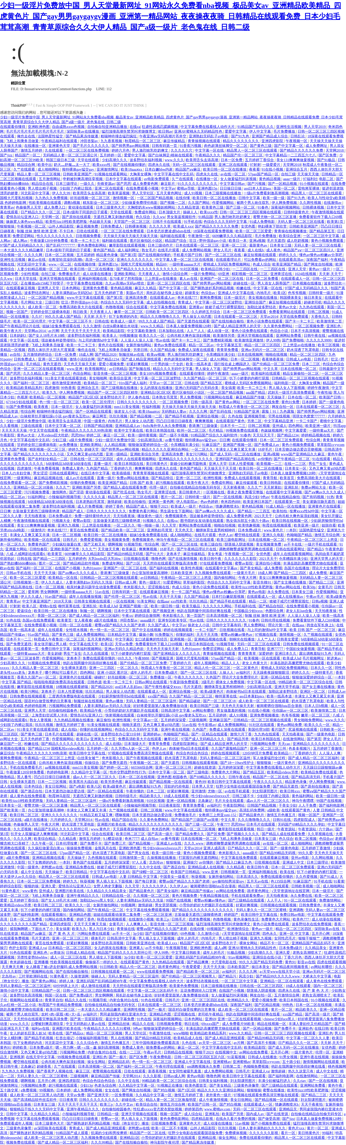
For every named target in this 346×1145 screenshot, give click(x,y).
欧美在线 (287, 872)
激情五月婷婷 (32, 150)
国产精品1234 (108, 359)
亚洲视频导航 (255, 416)
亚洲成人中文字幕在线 (236, 293)
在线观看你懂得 (13, 127)
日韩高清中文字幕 (176, 710)
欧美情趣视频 (249, 525)
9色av (265, 497)
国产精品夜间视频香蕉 (290, 967)
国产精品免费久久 (190, 834)
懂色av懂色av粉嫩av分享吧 (321, 255)
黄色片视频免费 (185, 896)
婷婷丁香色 (114, 506)
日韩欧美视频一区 (306, 886)
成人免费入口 (55, 207)
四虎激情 (52, 388)
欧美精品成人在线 (188, 1038)
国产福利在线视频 (164, 568)
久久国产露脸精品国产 (229, 748)
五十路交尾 (9, 1090)
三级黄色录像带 (247, 1085)
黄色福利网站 (303, 796)
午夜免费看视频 (47, 468)
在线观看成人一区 (296, 278)
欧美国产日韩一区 (203, 1104)
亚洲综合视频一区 (211, 416)
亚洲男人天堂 (49, 288)
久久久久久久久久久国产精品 (24, 924)
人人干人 (274, 900)
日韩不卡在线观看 (167, 222)
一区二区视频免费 (310, 326)
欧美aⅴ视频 (156, 354)
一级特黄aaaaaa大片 (185, 264)
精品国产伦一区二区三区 (243, 155)
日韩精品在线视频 (179, 1052)
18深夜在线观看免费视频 (213, 231)
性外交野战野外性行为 (128, 772)
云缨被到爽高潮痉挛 (47, 1024)
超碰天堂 (92, 449)
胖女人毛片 (222, 250)
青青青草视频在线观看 (151, 473)
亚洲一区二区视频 (53, 359)
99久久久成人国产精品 (63, 316)
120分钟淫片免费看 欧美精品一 (267, 753)
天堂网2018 (335, 150)
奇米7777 (132, 839)
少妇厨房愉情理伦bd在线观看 (122, 696)
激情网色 (59, 492)
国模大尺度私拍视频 (16, 198)
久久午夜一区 (42, 843)
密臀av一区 (110, 1119)
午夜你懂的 (135, 791)
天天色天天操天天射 (80, 364)
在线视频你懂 (85, 264)
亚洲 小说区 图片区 (113, 672)
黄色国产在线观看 (88, 862)
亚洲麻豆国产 (220, 720)
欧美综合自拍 (147, 1104)
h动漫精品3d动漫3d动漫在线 (69, 464)
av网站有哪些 (203, 710)
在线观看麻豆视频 (21, 288)
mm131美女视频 (127, 407)
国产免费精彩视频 (218, 340)
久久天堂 (169, 525)
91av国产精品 (56, 596)
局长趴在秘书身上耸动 (164, 293)
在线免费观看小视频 (142, 188)
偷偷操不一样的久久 (102, 962)
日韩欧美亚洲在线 (141, 943)
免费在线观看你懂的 (99, 658)
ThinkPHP (18, 105)
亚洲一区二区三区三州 (268, 748)
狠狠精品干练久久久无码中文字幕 (37, 1109)
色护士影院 (18, 948)
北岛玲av (156, 862)
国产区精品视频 (267, 1005)
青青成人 (185, 302)
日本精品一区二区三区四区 (70, 948)
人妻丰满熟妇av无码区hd (72, 293)
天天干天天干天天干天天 (81, 331)
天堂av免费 (124, 644)
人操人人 (227, 672)
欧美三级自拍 (211, 544)
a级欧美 (273, 810)
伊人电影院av (187, 502)
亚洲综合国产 (255, 302)
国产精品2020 (106, 354)
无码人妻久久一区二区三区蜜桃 (261, 910)
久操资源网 (80, 976)
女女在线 (112, 1090)
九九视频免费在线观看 (213, 573)
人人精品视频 (115, 445)
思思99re (78, 435)
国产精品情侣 (162, 478)
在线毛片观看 (169, 250)
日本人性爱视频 (241, 464)
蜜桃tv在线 (48, 606)
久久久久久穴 (182, 150)
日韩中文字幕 (249, 198)
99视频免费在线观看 (242, 430)
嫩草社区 (171, 739)
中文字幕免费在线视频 (85, 283)
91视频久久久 (154, 521)
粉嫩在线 (244, 288)
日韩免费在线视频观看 (301, 644)
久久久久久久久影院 (241, 559)
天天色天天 (184, 530)
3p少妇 (138, 933)
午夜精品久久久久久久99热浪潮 (87, 430)
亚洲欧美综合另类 (145, 454)
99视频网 (128, 905)
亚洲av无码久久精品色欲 (124, 649)
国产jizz (6, 155)
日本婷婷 (309, 402)
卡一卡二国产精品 (186, 592)
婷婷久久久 (288, 255)
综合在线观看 (137, 307)
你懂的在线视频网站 (96, 729)
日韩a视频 (320, 601)
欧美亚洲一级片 (318, 426)
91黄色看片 (11, 891)
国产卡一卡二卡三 (300, 321)
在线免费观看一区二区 (18, 483)
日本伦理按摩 (67, 843)
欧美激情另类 (224, 335)
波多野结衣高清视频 (107, 943)
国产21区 (133, 563)
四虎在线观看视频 (331, 962)
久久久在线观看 (96, 653)
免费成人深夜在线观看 (196, 350)
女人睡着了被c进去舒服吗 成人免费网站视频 (62, 967)
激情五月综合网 (327, 535)
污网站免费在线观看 (94, 933)
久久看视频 (9, 426)
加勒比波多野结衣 (262, 307)
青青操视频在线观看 (204, 141)
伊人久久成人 (52, 582)
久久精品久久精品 (45, 1114)
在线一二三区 (295, 464)
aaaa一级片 (292, 179)
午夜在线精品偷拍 (286, 497)
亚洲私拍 (212, 1114)
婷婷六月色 (120, 150)
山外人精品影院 (61, 226)
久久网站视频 (322, 858)
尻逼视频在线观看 (303, 729)
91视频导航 (133, 544)
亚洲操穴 (190, 862)
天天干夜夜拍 (312, 1104)
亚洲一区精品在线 (275, 677)
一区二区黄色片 (246, 668)
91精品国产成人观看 (72, 1133)
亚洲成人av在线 (169, 843)
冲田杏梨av (89, 141)
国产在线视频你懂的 (130, 165)
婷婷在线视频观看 (178, 630)
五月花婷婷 (85, 255)
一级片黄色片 (285, 763)
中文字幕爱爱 (296, 430)
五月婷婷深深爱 (174, 720)
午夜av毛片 (315, 596)
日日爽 (224, 440)
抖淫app (339, 426)
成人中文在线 (32, 872)
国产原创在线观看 (77, 217)
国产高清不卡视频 (262, 1043)
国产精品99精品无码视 (125, 554)
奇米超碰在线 (21, 962)
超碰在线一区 (244, 283)
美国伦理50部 (259, 729)
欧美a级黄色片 (212, 691)
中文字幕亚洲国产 (37, 601)
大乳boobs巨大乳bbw (105, 559)
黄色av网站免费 (290, 725)
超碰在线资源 (205, 767)
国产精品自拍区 (271, 606)
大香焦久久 (320, 316)
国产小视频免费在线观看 (271, 1123)
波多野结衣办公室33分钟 (121, 734)
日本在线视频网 (250, 354)
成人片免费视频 (90, 506)
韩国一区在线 (56, 995)
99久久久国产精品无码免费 (261, 962)
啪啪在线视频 (276, 354)
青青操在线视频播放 (291, 231)
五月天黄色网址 (169, 193)
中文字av (168, 188)
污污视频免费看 (37, 492)
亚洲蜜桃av (222, 1062)
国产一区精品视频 (283, 184)
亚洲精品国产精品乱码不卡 (313, 943)
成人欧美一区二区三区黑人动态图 (37, 1095)
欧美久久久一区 (152, 335)
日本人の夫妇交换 (16, 473)
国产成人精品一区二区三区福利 (94, 615)
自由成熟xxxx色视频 (68, 127)
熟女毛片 (149, 250)
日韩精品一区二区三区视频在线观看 (301, 378)
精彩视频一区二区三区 (250, 274)
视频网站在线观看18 (26, 1000)
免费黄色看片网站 (144, 511)
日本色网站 (71, 288)
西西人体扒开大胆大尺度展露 (52, 350)
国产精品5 (315, 549)
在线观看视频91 (54, 914)
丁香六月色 (293, 957)
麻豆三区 (83, 1071)
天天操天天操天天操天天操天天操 (131, 236)
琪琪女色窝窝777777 (309, 416)
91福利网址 (37, 497)
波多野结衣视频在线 (203, 981)
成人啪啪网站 (49, 169)
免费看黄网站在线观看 (287, 312)
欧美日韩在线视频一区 (290, 521)
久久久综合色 (87, 1043)
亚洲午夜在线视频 (176, 729)
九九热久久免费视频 (52, 198)
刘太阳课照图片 (265, 791)
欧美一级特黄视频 (143, 435)
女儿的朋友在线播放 (156, 388)
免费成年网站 (145, 212)
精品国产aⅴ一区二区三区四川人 (309, 250)
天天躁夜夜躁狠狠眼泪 (271, 672)
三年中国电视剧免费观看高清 (156, 1043)
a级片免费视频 (81, 440)
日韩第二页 (232, 1066)
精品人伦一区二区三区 (212, 668)
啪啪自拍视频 (225, 525)
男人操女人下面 (208, 369)
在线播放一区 (35, 146)
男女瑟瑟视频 (166, 905)
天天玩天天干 (264, 435)
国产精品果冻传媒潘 (82, 136)
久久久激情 (92, 326)
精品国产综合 (176, 241)
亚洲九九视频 (68, 525)
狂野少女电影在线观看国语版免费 (243, 786)
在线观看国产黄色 (231, 421)
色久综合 (143, 217)
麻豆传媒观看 (247, 483)
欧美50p (309, 587)
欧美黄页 (55, 554)
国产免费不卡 (91, 843)
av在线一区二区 (233, 174)
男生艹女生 (317, 464)
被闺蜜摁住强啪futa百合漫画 (279, 706)
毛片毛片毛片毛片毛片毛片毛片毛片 (35, 131)
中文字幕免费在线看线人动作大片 (208, 127)
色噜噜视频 (114, 307)
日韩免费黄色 (310, 905)
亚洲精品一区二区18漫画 (33, 487)
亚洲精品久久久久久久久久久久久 (186, 459)
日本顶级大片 (170, 212)
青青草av (7, 207)
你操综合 (92, 763)
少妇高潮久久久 (115, 160)
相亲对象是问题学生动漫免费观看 (94, 587)
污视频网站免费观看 (65, 706)
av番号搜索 (174, 440)
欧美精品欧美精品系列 (24, 388)
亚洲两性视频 (134, 1009)
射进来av (334, 658)
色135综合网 (281, 881)
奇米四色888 (231, 502)
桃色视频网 (337, 1066)
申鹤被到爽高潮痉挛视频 (83, 179)
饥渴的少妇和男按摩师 (109, 1133)
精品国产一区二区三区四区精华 (113, 392)
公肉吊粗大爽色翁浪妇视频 (189, 335)
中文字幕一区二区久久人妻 (308, 1038)
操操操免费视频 (79, 848)
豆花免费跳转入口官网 (198, 990)
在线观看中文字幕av (221, 568)
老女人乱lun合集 (299, 611)
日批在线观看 (87, 231)
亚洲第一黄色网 (161, 502)
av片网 (53, 331)
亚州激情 (198, 791)
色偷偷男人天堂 (29, 207)
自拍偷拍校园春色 (63, 710)
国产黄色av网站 (228, 402)
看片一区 (288, 1133)
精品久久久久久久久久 (241, 141)
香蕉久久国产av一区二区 (37, 677)
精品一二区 (258, 601)
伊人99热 (273, 340)
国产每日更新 (146, 881)
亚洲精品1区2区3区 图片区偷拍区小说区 (173, 392)
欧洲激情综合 (238, 929)
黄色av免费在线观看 (170, 345)
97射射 (255, 165)
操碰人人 (190, 212)
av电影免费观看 (157, 179)
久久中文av (124, 1104)
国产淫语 (76, 492)
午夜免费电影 (161, 1057)
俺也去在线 (26, 136)
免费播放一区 (161, 677)
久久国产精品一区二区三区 (205, 378)
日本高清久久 (247, 877)
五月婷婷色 (77, 559)
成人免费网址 (317, 146)
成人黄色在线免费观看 (28, 796)
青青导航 (270, 478)
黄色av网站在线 (288, 587)
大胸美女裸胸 (141, 174)
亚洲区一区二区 (313, 691)
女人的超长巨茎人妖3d (28, 1033)
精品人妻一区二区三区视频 (39, 174)
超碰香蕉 (44, 1066)
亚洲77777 (275, 649)
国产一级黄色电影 (321, 734)
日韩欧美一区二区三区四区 (167, 312)
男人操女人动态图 (197, 316)
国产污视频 (256, 184)
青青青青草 (247, 653)
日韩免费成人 (112, 226)
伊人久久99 (61, 193)
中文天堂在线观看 (44, 430)
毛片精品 (33, 364)
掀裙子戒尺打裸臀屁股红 (225, 307)
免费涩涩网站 (23, 236)
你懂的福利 (185, 634)
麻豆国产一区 (11, 744)
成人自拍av (150, 839)
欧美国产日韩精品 (186, 872)
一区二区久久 (202, 449)
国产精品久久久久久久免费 (302, 150)
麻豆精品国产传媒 (250, 397)
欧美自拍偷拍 (135, 502)
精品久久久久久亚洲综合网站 (166, 449)
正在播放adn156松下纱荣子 (43, 283)
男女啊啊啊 (49, 592)
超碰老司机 (313, 302)
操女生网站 (96, 1062)
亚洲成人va (37, 948)
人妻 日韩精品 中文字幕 (138, 877)
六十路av (326, 829)
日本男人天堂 (203, 786)
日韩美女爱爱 (288, 639)
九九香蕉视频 (111, 141)
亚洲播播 (41, 962)
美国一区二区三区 (52, 615)
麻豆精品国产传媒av (197, 891)
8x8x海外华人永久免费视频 (165, 426)
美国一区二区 (284, 188)
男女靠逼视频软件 (182, 217)
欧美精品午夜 (91, 710)
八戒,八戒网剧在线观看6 (26, 554)
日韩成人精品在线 (81, 952)
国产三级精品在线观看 (246, 900)
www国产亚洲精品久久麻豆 (303, 454)
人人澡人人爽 (330, 753)
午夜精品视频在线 (215, 896)
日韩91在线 (282, 820)
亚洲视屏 (17, 1057)
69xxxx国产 (210, 1024)
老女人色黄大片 (255, 663)
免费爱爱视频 (91, 540)
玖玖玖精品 (198, 601)
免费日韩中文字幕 (56, 649)
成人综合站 (193, 1114)
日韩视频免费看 (169, 1024)
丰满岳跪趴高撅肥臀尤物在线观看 (310, 563)
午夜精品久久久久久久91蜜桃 (107, 1028)
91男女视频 (288, 1057)
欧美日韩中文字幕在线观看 (230, 782)
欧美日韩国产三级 (205, 706)
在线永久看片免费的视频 (236, 1119)
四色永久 (270, 933)
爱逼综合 (24, 611)
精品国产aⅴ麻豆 (188, 169)
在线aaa (163, 601)
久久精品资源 (189, 207)
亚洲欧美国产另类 (87, 487)
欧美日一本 (238, 241)
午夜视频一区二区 (32, 226)
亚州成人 (279, 426)
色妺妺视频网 (272, 430)
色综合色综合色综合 (192, 753)
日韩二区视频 (319, 312)
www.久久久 (174, 160)
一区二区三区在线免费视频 (88, 150)
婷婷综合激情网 (148, 615)
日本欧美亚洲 (182, 573)
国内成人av (255, 1114)
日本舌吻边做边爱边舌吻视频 (299, 449)
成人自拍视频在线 (161, 302)
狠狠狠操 (7, 226)
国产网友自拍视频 (319, 264)
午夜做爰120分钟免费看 (49, 241)
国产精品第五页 (322, 231)
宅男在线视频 (279, 416)
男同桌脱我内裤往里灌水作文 (124, 1014)
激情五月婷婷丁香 (70, 725)
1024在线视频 (305, 274)
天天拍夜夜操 (35, 516)
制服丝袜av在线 (132, 354)
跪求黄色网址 (258, 891)
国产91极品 (326, 160)
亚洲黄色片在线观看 (324, 506)
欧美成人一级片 (124, 321)
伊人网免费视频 (285, 203)
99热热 (288, 1005)
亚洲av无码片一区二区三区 (263, 350)
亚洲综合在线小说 (267, 957)
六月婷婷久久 (61, 820)
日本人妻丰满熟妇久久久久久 (263, 1128)
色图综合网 (274, 611)
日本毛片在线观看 (60, 734)
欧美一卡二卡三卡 (85, 241)
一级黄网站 (22, 478)
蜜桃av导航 (186, 188)
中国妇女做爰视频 (301, 649)
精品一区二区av (202, 345)
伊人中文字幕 (260, 131)
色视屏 (22, 397)
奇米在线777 (187, 297)
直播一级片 (103, 464)
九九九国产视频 (15, 449)
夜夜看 (254, 169)
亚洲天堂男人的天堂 (327, 559)
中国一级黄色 (95, 421)
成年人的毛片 (141, 672)
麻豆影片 (168, 184)
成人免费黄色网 (146, 184)
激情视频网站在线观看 (321, 1062)
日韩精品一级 (108, 1114)
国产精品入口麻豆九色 (234, 862)
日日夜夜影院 (170, 805)
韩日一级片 (266, 829)
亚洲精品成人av (128, 426)
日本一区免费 (232, 160)
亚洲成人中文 (293, 862)
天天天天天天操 (15, 430)
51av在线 (102, 592)
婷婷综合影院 (11, 886)
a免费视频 (29, 1090)
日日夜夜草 (68, 1100)
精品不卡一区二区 (275, 943)
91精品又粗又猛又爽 (97, 815)
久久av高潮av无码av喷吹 (125, 283)
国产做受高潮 (269, 1119)
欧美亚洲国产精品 (287, 264)
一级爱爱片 (271, 165)
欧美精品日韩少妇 (216, 269)
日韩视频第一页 (26, 582)
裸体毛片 (98, 938)
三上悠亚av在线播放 (161, 278)
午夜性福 (324, 392)
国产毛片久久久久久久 (91, 146)
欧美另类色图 (112, 782)
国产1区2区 (187, 1090)
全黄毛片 (325, 587)
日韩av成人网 (126, 582)
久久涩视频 (22, 829)
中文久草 (271, 369)
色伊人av (225, 535)
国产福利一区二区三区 (31, 383)
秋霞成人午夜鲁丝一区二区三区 (244, 407)
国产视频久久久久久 (243, 834)
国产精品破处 (190, 701)
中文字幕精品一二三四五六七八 (291, 155)
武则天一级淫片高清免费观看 (292, 392)
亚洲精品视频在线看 (211, 639)
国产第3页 (128, 255)
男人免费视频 (191, 397)
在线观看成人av (163, 297)
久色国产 (213, 677)
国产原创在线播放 (315, 786)
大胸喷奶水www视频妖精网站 (151, 207)
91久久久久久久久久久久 (198, 184)
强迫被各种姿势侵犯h (58, 340)
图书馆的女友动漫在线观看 (202, 521)
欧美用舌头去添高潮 (202, 160)
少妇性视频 (30, 274)
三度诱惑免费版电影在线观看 (72, 696)
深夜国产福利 (317, 260)
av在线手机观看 (238, 791)
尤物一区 (215, 791)
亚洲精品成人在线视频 (206, 867)
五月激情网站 (50, 179)
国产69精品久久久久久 (208, 777)
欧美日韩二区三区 (25, 815)
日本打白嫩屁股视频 (228, 596)
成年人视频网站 (207, 663)
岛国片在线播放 (297, 568)
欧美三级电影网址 (231, 540)
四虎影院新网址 (186, 744)
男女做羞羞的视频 (231, 710)
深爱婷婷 (265, 653)
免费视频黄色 (176, 516)
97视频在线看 (266, 634)
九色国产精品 (97, 468)
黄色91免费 (290, 402)
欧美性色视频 (192, 568)
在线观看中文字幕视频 (284, 492)
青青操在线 (126, 929)
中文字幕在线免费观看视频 (148, 910)
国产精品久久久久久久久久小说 (39, 454)
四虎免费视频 (200, 919)
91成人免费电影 (262, 222)
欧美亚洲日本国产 (258, 502)
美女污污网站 (197, 454)
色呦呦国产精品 (300, 535)
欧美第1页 (335, 222)
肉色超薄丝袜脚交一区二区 (226, 146)
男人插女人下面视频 (105, 957)
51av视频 (242, 1123)
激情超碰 (115, 502)
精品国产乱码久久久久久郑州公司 (61, 829)
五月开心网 (321, 933)
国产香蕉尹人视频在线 (55, 1071)
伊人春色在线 (139, 397)
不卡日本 (67, 231)
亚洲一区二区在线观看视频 (240, 1019)
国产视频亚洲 (164, 611)
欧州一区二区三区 (192, 430)
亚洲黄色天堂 (59, 146)
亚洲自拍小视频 (268, 563)
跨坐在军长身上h (321, 625)
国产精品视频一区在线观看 (171, 782)
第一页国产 (196, 615)
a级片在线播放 (106, 620)
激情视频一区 (124, 198)
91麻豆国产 (211, 445)
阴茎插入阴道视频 (239, 544)
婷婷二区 (94, 435)
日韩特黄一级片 (321, 293)
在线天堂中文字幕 (41, 1057)
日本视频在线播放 (307, 283)
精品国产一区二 (28, 155)
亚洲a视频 (257, 241)
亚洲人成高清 (214, 848)
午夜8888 (142, 658)
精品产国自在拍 (125, 820)
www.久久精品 (152, 326)
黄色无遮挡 (52, 364)
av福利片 (243, 672)
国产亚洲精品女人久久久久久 (177, 653)
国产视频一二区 (173, 203)
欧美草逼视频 (119, 193)
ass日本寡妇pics (252, 696)
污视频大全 (61, 521)
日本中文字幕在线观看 (123, 179)
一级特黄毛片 (322, 672)
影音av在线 (306, 962)
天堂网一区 (50, 217)
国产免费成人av (267, 445)
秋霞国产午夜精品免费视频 (60, 1005)
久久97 (37, 316)
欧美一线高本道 (199, 364)
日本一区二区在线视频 (137, 777)
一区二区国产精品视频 (155, 198)
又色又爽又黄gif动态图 (85, 454)
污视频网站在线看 (219, 397)
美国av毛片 (135, 293)
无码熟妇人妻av (174, 411)
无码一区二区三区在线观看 (194, 165)
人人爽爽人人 (137, 924)
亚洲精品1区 (130, 1138)
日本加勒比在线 (172, 331)
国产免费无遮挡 (19, 644)
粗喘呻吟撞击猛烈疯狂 (119, 136)
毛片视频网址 (313, 658)
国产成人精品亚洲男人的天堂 (238, 326)
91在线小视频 (272, 169)
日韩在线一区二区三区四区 (92, 459)
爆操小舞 (146, 634)
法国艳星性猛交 (51, 136)
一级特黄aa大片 (322, 430)
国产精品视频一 (141, 843)
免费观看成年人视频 (16, 1123)
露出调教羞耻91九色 (315, 653)
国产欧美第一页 (13, 810)
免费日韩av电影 (293, 914)
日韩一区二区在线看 (76, 625)
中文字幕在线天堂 (84, 644)
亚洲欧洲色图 (39, 127)
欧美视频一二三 (269, 464)
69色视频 (188, 933)
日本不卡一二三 (233, 426)
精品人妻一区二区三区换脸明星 (171, 1100)
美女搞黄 (228, 388)
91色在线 (13, 620)
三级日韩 (52, 302)
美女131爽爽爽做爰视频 (295, 160)
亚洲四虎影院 (272, 141)
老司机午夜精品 (211, 1014)
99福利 (328, 1133)
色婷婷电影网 (58, 772)
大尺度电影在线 (224, 962)
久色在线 (235, 416)
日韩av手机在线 (19, 573)
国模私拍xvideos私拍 (68, 748)
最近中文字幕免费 (120, 1019)
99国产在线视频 (329, 801)
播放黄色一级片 (150, 516)
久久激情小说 (208, 933)
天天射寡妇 (272, 487)
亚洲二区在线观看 (233, 165)
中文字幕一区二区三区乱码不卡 (153, 990)
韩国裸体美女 (291, 297)
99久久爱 (305, 853)
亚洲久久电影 (273, 535)
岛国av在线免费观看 (38, 620)
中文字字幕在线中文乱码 (174, 174)
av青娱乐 (57, 952)
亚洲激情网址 (108, 169)
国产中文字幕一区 (289, 146)
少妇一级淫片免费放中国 (26, 421)
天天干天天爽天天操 (90, 924)
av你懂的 (265, 459)
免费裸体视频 (236, 1133)
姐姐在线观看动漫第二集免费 (117, 914)
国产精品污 (227, 976)
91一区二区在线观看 (300, 900)
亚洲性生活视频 (289, 127)
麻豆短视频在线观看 (260, 255)
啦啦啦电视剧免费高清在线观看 (59, 682)
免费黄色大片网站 (226, 772)
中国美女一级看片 (175, 877)
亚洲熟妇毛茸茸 (160, 530)
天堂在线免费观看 (294, 316)
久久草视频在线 (321, 834)
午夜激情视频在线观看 (31, 521)
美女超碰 (54, 653)
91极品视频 (236, 952)
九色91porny (92, 568)
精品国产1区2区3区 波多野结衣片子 (97, 397)
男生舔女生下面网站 (177, 511)
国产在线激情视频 (183, 559)
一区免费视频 (122, 1095)
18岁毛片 (265, 449)
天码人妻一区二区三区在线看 (301, 222)
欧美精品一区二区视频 (47, 397)
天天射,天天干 (330, 274)
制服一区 (87, 611)
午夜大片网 (247, 578)
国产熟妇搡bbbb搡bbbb (18, 563)
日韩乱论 (298, 136)
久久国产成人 (159, 625)
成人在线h (256, 250)
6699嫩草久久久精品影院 (232, 236)
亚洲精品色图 (80, 914)
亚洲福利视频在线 (93, 278)
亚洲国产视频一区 (238, 445)
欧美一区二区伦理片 (30, 321)
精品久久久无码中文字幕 (173, 369)
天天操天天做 (308, 174)
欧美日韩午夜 (211, 559)
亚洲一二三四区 (102, 668)
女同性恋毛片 (285, 938)
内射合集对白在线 (124, 1000)
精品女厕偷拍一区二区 (301, 373)
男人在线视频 (122, 1038)
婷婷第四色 (194, 1109)
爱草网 (33, 592)
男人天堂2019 (315, 127)
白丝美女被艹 (88, 758)
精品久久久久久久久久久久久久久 (156, 824)
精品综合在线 (42, 184)
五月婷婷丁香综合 (260, 160)
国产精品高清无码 (306, 777)
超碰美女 (192, 293)
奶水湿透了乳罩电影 (303, 350)
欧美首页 (287, 478)
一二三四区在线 (245, 269)
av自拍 (15, 354)
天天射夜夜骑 (234, 487)
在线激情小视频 (141, 919)
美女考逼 (215, 554)
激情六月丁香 (241, 734)
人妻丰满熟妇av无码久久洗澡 (89, 582)
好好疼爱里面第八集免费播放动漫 (160, 706)
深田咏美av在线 (327, 929)
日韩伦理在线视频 (276, 620)
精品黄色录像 (107, 255)
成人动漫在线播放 (97, 274)
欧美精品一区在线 (63, 578)
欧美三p (163, 919)
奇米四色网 (161, 829)
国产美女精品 (251, 568)
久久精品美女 (316, 948)
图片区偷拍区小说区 (146, 241)
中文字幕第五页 (229, 345)
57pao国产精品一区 (264, 174)
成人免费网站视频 (197, 250)
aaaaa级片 (148, 620)
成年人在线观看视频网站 (136, 459)
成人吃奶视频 (298, 241)
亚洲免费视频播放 (265, 715)
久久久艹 (63, 487)
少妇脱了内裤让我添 (76, 188)
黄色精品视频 (270, 179)
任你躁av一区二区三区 (290, 710)
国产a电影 (77, 786)
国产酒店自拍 (32, 791)
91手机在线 (193, 222)
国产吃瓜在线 (124, 492)
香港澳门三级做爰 (203, 426)
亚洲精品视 (207, 1138)
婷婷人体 (67, 981)
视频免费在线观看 (21, 1142)
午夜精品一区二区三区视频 (194, 829)
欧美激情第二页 (330, 321)
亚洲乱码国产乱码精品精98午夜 (201, 957)
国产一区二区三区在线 (223, 255)
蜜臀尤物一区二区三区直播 (275, 217)
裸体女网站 (248, 943)
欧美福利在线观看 (266, 373)
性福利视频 (151, 407)
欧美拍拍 (280, 511)
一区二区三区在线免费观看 (123, 231)
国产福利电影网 (332, 805)
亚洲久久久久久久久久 (135, 260)
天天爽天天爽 (13, 967)
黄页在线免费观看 (85, 530)
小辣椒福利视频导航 (65, 497)
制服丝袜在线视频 (89, 701)
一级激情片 (36, 530)
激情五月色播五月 (281, 815)
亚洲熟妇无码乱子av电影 (209, 136)
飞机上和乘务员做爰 (23, 141)
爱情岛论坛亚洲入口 (23, 217)
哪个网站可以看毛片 (61, 672)
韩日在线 (192, 1024)
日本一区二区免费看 (262, 278)
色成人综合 (262, 264)
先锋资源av (106, 184)
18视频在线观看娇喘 (72, 687)
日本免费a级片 (60, 516)
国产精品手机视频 (180, 416)
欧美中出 (45, 165)
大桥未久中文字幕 (317, 976)
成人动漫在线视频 (326, 919)
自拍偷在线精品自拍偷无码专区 (195, 487)
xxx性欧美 (179, 601)
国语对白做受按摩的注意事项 (48, 701)
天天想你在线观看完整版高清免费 (170, 563)
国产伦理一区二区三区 (122, 596)
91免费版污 (164, 634)
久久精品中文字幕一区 (89, 772)
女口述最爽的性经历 (151, 639)
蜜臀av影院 (82, 521)
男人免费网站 (255, 625)
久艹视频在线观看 (318, 634)
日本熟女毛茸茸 (165, 397)
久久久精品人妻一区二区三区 (47, 373)
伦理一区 (323, 1052)
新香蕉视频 (157, 1071)
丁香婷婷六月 (121, 468)
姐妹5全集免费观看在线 (61, 326)
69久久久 (125, 658)
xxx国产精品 (158, 696)
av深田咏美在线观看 (50, 1128)
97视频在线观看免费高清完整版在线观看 (141, 753)
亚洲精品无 (288, 1109)
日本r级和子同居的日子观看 (85, 212)
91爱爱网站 (172, 582)
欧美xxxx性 (101, 165)
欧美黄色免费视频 (184, 986)
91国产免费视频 (19, 407)
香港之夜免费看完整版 (245, 492)
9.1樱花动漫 (113, 839)
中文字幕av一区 (146, 720)
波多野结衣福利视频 (146, 160)
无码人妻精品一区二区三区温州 (151, 701)
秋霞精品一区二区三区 (143, 141)
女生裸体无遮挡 (74, 668)
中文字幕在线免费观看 (239, 858)
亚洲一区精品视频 (181, 801)
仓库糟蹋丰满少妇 (221, 354)
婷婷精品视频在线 (316, 435)
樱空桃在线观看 (248, 535)
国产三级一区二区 (241, 207)
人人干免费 (307, 805)
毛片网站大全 (32, 302)
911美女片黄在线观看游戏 (66, 378)
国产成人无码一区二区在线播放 (235, 454)
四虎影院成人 (305, 820)
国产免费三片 (115, 843)
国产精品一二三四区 (49, 559)
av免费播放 (68, 445)
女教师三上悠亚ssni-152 (218, 815)
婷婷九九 (75, 449)
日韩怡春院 (38, 549)
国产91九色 (240, 136)
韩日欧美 (80, 312)
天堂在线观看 (88, 160)
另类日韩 (141, 350)
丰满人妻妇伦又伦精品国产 (311, 1024)
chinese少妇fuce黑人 (279, 1019)
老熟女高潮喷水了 (307, 952)
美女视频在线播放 (263, 297)
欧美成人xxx (183, 226)
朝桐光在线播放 (242, 639)
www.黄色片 (274, 530)
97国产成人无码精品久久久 (22, 245)
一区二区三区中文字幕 (321, 236)
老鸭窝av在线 (52, 867)
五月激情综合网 (287, 995)
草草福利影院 (194, 582)
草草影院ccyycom (330, 445)
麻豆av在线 (37, 260)
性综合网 (28, 411)
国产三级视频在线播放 (119, 388)
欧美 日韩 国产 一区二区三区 (313, 630)
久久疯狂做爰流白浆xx (46, 848)
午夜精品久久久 (208, 155)
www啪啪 (180, 1033)
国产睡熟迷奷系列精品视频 (212, 288)
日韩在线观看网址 (64, 473)
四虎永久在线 (159, 165)
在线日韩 (321, 1028)
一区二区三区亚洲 (158, 914)
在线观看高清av (292, 260)
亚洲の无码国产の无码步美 (197, 388)
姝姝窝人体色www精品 (25, 222)
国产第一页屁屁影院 (87, 1019)
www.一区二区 (60, 264)
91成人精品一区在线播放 (286, 506)
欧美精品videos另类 (283, 772)
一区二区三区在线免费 (261, 402)
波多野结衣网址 (37, 293)
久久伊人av (179, 886)
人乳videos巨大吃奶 (54, 435)
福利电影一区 (285, 383)
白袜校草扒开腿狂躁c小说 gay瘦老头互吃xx (55, 416)
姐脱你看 (329, 525)
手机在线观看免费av (247, 896)
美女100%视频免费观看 (158, 373)
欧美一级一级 (274, 198)
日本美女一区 (296, 468)
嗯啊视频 (115, 544)
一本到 (291, 530)
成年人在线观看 (51, 630)
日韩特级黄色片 (297, 212)
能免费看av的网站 (161, 1047)
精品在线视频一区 (272, 1024)
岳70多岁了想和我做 (126, 278)
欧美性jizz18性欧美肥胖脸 (66, 222)
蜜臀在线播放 (274, 1090)
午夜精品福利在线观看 (59, 141)
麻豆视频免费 (87, 226)
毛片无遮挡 (276, 241)
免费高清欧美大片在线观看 (81, 307)
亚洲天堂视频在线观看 (57, 278)
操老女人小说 (125, 411)
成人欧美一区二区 (43, 307)
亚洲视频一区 (181, 639)
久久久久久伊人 (155, 886)
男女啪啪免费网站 (309, 720)
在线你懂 (183, 198)
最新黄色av (258, 245)
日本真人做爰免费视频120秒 (189, 326)
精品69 (162, 264)
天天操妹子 (276, 397)
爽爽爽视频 (204, 421)
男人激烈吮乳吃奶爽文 (150, 150)
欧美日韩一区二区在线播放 (225, 169)
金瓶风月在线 (106, 848)
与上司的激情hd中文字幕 (98, 340)
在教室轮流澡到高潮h (66, 260)
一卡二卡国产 (307, 421)
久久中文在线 (150, 867)
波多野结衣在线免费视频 (312, 924)
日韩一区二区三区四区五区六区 (200, 1057)
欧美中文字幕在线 (129, 430)
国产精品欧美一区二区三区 (123, 530)
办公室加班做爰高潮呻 (150, 573)
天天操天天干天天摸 (220, 468)
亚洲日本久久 (286, 653)
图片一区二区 (172, 497)
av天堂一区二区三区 (215, 1043)
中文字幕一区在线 (210, 150)
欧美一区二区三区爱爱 (254, 231)
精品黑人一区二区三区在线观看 (252, 150)
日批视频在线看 (136, 559)
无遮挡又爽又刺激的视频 (113, 217)
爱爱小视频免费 (112, 364)
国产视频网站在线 (39, 971)
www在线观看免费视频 (156, 971)
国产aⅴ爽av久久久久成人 (324, 492)
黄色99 (200, 782)
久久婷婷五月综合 (206, 312)
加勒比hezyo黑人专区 (97, 900)
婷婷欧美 (20, 1047)
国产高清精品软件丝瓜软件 (35, 1100)
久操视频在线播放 (162, 858)
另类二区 (255, 421)
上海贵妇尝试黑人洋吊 (50, 715)
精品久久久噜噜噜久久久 (160, 316)
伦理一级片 (158, 487)
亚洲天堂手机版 (287, 687)
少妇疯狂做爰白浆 (67, 544)
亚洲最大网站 (16, 549)
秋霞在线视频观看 (277, 525)
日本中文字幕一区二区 (63, 426)
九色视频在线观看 (103, 858)
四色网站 (296, 426)
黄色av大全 (288, 307)
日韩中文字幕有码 (227, 625)
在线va (135, 127)
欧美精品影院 (114, 331)
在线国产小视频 (68, 568)
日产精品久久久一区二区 (41, 212)
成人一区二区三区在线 (68, 957)
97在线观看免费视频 (216, 563)
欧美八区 (30, 606)
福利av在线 (40, 1028)
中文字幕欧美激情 (142, 331)
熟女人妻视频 (41, 720)
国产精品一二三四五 (254, 511)
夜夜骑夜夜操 (273, 359)
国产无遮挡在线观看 (193, 321)
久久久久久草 (160, 226)
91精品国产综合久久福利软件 (215, 435)
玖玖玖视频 (118, 416)
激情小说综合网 (175, 274)
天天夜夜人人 (149, 274)
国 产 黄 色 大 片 (62, 933)
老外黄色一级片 (219, 1095)
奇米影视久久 (134, 587)
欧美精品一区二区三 (100, 383)
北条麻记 (205, 801)
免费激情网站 (330, 900)
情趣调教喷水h (228, 506)
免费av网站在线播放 (133, 478)
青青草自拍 (54, 1000)
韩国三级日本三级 (61, 160)
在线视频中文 (226, 1052)
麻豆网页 (100, 416)
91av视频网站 (239, 957)
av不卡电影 (154, 948)
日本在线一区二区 (303, 397)
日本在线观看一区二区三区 (197, 245)
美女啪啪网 (98, 378)
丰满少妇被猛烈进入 (274, 1081)
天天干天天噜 (207, 634)
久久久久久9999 (319, 340)
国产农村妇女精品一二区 (48, 459)
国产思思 (123, 184)
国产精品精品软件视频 (81, 563)
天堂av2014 (269, 316)
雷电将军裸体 (309, 188)
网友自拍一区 (283, 407)
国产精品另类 (238, 739)
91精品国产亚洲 (247, 411)
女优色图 (248, 226)
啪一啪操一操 (148, 525)
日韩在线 (102, 321)
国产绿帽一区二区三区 (150, 872)
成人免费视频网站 (91, 634)
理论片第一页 (279, 625)
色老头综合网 (105, 1085)
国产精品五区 (211, 383)
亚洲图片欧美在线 (112, 824)
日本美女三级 (281, 245)
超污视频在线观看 (170, 483)
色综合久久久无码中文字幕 (226, 222)
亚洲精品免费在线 (80, 867)
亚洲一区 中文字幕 (294, 933)
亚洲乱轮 (291, 487)
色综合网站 (82, 373)
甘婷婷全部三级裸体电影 (50, 312)
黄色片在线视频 (111, 345)
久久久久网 (33, 255)
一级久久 (87, 184)
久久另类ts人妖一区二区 (131, 748)
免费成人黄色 (73, 468)
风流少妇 (251, 497)
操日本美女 (313, 297)
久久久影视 (152, 1076)
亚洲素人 (136, 948)
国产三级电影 (198, 772)
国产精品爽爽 (198, 962)
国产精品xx (75, 1033)
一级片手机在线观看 (321, 544)
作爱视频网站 (223, 203)
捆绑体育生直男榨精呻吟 (216, 530)
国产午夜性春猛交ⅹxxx (163, 687)
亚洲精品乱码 (119, 1062)
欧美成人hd (109, 606)
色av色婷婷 (209, 502)
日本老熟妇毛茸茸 (90, 502)
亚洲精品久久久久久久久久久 (317, 744)
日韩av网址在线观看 (151, 682)
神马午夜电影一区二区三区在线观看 (185, 540)
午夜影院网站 (234, 805)
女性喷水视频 (77, 630)
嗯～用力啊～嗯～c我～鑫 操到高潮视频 (87, 1047)
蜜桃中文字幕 (331, 421)
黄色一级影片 (150, 582)
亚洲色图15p (207, 188)
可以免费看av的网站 (260, 260)
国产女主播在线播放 (290, 582)
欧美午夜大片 (11, 331)
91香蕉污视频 (191, 146)
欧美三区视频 (329, 345)
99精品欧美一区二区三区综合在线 (306, 682)
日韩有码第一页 (165, 146)
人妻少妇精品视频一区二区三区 (43, 269)
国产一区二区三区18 (220, 701)
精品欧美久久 (150, 796)
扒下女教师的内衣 (124, 316)
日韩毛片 (321, 359)
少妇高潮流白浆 (150, 440)
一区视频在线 (214, 492)
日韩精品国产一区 (46, 990)
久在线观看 (54, 150)
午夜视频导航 (177, 948)
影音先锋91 (262, 582)
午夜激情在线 (160, 1033)
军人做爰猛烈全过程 (269, 758)
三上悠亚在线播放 (97, 525)
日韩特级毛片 (126, 796)
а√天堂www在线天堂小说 (280, 971)
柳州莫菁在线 (69, 606)
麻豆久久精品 (146, 288)
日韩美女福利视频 (213, 1081)
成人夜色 (274, 250)
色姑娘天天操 (100, 222)
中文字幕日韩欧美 (186, 952)
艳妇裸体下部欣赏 (273, 226)
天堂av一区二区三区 (165, 383)
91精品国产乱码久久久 (256, 127)
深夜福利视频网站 (286, 207)
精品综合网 (26, 165)
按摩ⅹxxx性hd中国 (304, 511)
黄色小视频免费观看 (327, 241)
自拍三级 (288, 174)
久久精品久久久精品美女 (107, 891)
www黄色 (29, 891)
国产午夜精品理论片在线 (20, 326)
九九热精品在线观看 (168, 962)
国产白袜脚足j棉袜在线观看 (170, 155)
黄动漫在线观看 (81, 207)
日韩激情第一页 (132, 858)
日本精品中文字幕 (122, 634)
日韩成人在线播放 (263, 1057)
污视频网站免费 (263, 744)
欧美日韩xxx (290, 791)
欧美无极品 (191, 606)
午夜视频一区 (297, 141)
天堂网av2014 (35, 331)
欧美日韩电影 (271, 483)
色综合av (208, 293)
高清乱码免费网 (252, 810)
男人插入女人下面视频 (287, 388)
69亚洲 (224, 274)
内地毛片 (264, 293)
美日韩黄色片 (157, 464)
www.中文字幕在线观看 (85, 297)
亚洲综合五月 (297, 169)
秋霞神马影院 (59, 796)
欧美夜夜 (41, 407)
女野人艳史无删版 (108, 886)
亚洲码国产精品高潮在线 (235, 459)
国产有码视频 (313, 497)
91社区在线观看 (262, 725)
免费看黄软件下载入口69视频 (317, 620)
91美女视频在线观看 (104, 725)
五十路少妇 (291, 1062)
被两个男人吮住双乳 (253, 203)
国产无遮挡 (170, 763)
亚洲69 (210, 1019)
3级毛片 (207, 682)
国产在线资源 (277, 1114)
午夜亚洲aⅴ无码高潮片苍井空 (163, 136)
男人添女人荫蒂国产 (274, 283)
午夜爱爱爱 (191, 967)
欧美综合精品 (45, 839)
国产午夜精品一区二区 (292, 459)
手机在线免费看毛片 (26, 767)
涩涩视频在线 (159, 587)
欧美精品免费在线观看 (319, 772)
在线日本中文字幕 (96, 473)
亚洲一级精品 (117, 454)
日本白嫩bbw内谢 (159, 169)
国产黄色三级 (261, 146)
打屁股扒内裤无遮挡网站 (199, 858)
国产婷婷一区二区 (114, 767)
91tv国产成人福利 (133, 383)
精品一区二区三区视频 (104, 1033)
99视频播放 (128, 335)
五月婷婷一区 (111, 155)
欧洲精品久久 (238, 1000)
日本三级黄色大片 (111, 207)
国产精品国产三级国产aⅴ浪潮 (195, 820)
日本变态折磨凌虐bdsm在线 (169, 231)
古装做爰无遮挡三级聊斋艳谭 (36, 511)
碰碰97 (100, 677)
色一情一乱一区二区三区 (59, 402)
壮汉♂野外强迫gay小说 (208, 241)
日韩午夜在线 (315, 335)
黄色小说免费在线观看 (265, 321)
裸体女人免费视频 (230, 682)
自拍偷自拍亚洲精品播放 (107, 127)
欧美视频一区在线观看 (42, 540)
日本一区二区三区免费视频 (39, 881)
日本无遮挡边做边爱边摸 (65, 791)
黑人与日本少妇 (102, 929)
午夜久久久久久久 (189, 677)
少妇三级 (59, 440)
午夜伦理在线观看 (170, 1066)
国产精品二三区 (322, 582)
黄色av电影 (257, 592)
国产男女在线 (139, 853)
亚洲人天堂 (297, 269)
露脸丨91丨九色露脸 (278, 411)
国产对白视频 (164, 1090)
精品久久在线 (76, 1000)
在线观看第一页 (288, 502)
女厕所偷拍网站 (139, 345)
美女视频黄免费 (117, 540)
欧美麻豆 (129, 549)
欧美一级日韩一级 (165, 606)
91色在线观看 (20, 952)
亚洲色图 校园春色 (172, 777)
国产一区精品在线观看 (94, 411)
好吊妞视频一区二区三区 (90, 198)
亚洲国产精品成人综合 (270, 136)
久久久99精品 (102, 1142)
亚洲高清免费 (136, 297)
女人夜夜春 (83, 620)
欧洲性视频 (213, 478)
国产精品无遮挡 (286, 786)
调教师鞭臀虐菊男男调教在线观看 (246, 549)
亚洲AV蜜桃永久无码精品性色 (198, 131)
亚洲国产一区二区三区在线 (222, 278)
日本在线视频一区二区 (299, 369)
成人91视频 (193, 193)
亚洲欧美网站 (125, 274)
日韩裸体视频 (313, 207)
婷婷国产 (231, 914)
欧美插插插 (121, 473)
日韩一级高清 (202, 402)
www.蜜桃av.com (217, 1109)
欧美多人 (110, 335)
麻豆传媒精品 (174, 141)
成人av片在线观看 (80, 478)
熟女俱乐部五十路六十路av (248, 521)
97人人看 (139, 862)
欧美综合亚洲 (290, 236)
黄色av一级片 (320, 269)
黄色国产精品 (104, 250)
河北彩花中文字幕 (35, 193)
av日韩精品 (118, 369)
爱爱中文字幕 (236, 131)
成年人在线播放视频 (85, 596)
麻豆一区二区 (114, 435)
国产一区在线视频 (228, 497)
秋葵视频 (199, 877)
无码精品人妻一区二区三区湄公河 (70, 155)
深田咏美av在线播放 (83, 131)
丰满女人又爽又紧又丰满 (236, 449)
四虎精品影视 (202, 1119)
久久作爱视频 (307, 877)
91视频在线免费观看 (44, 663)
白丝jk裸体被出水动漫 (121, 326)
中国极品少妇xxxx (249, 611)
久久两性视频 (310, 203)
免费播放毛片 (69, 274)
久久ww (159, 217)
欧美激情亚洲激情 (249, 340)
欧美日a (82, 739)
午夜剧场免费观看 (184, 682)
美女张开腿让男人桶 (50, 644)
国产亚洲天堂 (98, 1095)
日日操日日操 (231, 188)
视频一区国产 (17, 312)
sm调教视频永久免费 (204, 1066)
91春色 (263, 207)
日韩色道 (94, 682)
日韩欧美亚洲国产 (78, 174)
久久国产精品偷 (163, 350)
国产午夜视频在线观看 (144, 758)
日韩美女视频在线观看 (92, 601)
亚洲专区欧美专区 (173, 620)
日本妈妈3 (18, 335)
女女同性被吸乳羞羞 (185, 1071)
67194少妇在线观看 (22, 402)
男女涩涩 (40, 473)
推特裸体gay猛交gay (78, 169)
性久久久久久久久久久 (55, 236)
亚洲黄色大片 (190, 1123)
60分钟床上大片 (66, 986)
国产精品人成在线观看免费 (125, 487)
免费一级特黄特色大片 (92, 516)
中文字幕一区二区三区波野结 (219, 302)
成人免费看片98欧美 (239, 1024)
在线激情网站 (294, 739)
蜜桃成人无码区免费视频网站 (227, 264)
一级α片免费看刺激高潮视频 (267, 193)
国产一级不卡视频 (174, 435)
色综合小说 (279, 331)
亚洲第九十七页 (103, 739)
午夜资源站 (286, 829)
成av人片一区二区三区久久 (95, 777)
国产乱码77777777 (61, 245)
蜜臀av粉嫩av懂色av (236, 634)
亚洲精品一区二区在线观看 (282, 981)
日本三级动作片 (161, 245)
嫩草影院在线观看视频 (127, 245)
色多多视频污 (300, 748)
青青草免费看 (228, 350)
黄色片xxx (296, 1128)
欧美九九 (50, 392)
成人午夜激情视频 (214, 1100)
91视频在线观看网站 (111, 174)
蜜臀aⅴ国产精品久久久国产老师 (120, 625)
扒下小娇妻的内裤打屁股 (249, 378)
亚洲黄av (196, 307)
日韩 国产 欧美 (142, 483)
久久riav (300, 1081)
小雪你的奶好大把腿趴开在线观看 (131, 710)
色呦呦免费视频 (256, 1066)
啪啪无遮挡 (131, 725)
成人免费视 (273, 568)
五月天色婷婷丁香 (109, 293)
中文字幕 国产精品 (17, 682)
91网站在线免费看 (60, 919)
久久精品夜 (67, 839)
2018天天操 (63, 601)
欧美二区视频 (306, 839)
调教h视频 (72, 203)
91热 (330, 497)
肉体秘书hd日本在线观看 (246, 691)
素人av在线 (188, 278)
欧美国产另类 (233, 1114)
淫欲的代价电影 (177, 786)
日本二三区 (311, 364)
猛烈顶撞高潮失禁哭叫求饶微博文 (129, 131)
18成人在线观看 (177, 796)
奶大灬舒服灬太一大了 (72, 165)
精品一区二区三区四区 (262, 345)
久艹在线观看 (24, 169)
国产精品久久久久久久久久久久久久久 (147, 269)
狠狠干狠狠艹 (309, 938)
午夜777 (223, 824)
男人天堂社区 (143, 193)
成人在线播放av (291, 596)
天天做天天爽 (109, 549)
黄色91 (290, 962)
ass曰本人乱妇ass (258, 188)
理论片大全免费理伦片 (240, 677)
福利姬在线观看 (173, 236)
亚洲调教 (296, 910)
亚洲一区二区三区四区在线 (169, 283)
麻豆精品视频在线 (49, 478)
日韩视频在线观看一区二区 (113, 971)
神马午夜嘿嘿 (303, 801)
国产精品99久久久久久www (278, 976)
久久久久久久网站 (217, 606)
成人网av (20, 241)
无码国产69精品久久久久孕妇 (302, 824)
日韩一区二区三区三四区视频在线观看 (251, 212)
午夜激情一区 (199, 236)
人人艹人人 (196, 331)
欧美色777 (301, 919)
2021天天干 (263, 516)
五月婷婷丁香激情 (328, 748)
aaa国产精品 (256, 392)
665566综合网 (142, 767)
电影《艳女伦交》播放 (131, 1123)
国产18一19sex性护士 (237, 763)
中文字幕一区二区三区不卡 (70, 321)
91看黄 (339, 881)
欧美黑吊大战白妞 (84, 782)
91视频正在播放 (170, 1085)
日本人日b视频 (316, 706)
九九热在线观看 (312, 307)
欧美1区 (279, 293)
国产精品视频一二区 (146, 416)
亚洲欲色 (305, 1028)
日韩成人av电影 (299, 359)
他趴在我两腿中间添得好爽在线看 (204, 611)
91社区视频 (189, 269)
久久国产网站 (199, 203)
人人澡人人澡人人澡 (137, 340)
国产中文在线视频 (147, 630)
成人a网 (220, 948)
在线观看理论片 (229, 260)
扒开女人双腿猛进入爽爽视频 (35, 834)
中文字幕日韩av (233, 184)
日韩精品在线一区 (117, 896)
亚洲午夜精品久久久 (83, 896)
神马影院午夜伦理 (165, 1142)
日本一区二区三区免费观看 (245, 312)
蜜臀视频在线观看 (107, 1071)
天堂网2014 (83, 820)
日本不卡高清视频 (305, 331)
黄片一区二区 (282, 1009)
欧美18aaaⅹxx (132, 169)
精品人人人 (230, 663)
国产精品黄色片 (252, 815)
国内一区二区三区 (328, 986)
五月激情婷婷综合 (38, 354)
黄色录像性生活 (246, 919)
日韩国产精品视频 (99, 426)
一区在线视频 (124, 601)
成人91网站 (219, 359)
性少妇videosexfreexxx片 (211, 796)
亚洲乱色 (334, 326)
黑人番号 (24, 777)
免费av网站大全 (314, 487)
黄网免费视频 (211, 297)
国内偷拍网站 (225, 578)
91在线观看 (321, 459)
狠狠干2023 (159, 506)
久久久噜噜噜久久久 (254, 820)
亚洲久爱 (49, 886)
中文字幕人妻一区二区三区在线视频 (184, 260)
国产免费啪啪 (293, 340)
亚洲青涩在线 (281, 274)
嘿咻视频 (122, 815)
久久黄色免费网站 (278, 326)
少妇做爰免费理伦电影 (140, 203)
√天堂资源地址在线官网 (290, 891)
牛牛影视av (207, 725)
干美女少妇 (288, 805)
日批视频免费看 (89, 236)
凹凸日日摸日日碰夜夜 (174, 421)
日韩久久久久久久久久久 (137, 402)
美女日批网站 (56, 786)
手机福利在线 (245, 606)
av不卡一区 (121, 933)
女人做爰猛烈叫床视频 (238, 179)
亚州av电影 (300, 858)
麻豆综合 (7, 753)
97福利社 (310, 179)
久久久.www (194, 843)
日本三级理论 (67, 184)
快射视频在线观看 (120, 715)
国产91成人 (329, 877)
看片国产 (279, 729)
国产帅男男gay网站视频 (130, 146)
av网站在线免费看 (231, 891)
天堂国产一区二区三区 (132, 222)
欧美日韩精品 (77, 872)
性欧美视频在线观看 (45, 203)
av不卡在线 (293, 544)
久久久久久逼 (94, 497)
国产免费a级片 (81, 995)
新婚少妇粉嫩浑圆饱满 (188, 464)
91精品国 (205, 217)
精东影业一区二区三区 (101, 203)
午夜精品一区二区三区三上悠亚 (313, 540)
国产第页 (314, 739)
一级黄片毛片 (244, 573)
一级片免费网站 (203, 274)
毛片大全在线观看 (230, 801)
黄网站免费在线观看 (195, 525)
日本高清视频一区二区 (224, 615)
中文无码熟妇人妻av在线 (86, 1024)
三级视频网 (198, 720)
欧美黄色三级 (213, 207)
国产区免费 (327, 155)
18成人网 (86, 354)
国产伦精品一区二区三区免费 (276, 364)
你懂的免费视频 (83, 483)
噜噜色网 (159, 559)
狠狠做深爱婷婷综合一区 (148, 445)
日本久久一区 (321, 668)
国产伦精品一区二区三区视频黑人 (189, 976)
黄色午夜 (335, 454)
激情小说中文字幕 (15, 990)
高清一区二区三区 (100, 260)
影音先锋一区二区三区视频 (115, 373)
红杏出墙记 (65, 1038)
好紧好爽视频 (137, 364)
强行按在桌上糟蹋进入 (232, 364)
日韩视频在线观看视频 (200, 763)
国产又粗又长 (95, 544)
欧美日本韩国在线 (160, 430)
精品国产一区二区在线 (271, 777)
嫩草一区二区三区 (129, 312)
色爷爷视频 (297, 293)
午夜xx (127, 615)
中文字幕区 (124, 639)
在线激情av (333, 203)
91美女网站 (146, 601)
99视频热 (47, 1090)
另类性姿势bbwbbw (32, 957)
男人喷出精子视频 (43, 188)
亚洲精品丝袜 (119, 1024)
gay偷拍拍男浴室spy (228, 881)
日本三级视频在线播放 (223, 193)
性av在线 (163, 340)
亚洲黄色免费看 (96, 288)
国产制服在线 (140, 369)
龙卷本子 (174, 554)
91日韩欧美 (109, 967)
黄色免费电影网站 (92, 245)
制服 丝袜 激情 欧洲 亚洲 (37, 231)
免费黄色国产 (39, 544)
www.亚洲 (74, 369)
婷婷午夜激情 (218, 373)
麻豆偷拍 (103, 720)
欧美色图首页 (196, 1085)
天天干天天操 (45, 573)
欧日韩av (165, 131)
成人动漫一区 (218, 331)
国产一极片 (157, 1009)
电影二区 (326, 179)
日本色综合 (33, 786)
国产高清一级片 (160, 834)
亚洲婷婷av (152, 734)
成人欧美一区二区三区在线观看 (264, 701)
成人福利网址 (128, 250)
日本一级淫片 (235, 297)
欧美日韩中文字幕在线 (87, 753)
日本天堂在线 (26, 278)
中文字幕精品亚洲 (279, 421)
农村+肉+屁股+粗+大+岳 (61, 1014)
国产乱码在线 (221, 411)
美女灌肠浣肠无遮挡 (319, 502)
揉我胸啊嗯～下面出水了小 (32, 929)
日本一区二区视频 (60, 255)
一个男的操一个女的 (167, 364)
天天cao (284, 744)
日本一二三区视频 (52, 782)
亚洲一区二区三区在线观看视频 (39, 369)
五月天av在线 (258, 881)
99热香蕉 (68, 388)
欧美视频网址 (96, 369)
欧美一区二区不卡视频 (169, 1128)
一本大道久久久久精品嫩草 (22, 250)
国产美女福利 (168, 891)
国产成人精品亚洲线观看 (141, 359)
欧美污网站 (30, 691)
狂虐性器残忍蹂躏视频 (160, 127)
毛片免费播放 (284, 131)
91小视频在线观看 (314, 184)
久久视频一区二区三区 (151, 896)
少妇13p (86, 1085)
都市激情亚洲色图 (67, 383)
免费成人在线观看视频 (242, 478)
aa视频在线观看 (58, 767)
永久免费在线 (278, 592)
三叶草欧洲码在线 (33, 976)
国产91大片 (155, 554)
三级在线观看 (32, 426)
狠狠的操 (32, 886)
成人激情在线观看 (96, 986)
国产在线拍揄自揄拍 (228, 321)
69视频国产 (216, 929)
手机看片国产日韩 (188, 255)
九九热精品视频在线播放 (74, 720)
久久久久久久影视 (264, 1133)
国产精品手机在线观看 (228, 601)
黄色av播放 (114, 701)
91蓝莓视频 (236, 1057)
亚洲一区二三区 (234, 245)
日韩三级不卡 (243, 796)
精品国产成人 (137, 506)
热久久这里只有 (301, 1071)
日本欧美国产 (238, 967)
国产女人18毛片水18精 (47, 335)
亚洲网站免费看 (289, 335)
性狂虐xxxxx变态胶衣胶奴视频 (158, 1109)
